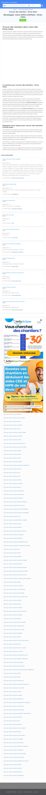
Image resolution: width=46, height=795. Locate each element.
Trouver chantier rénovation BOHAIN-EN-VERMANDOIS (17, 465)
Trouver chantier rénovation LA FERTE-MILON (15, 589)
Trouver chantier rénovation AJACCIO (13, 414)
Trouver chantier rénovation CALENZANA (14, 662)
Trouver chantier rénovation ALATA (12, 516)
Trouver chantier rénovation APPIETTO (13, 772)
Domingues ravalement (17, 208)
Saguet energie (15, 266)
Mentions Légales (28, 792)
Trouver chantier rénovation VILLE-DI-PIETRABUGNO (16, 509)
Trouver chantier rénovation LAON (12, 428)
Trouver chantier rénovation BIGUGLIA (13, 461)
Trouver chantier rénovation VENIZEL (13, 764)
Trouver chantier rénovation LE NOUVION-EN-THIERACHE (17, 545)
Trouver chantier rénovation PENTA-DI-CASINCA (15, 531)
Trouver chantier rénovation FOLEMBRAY (14, 739)
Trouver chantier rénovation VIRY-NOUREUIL (15, 666)
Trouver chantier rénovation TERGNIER (13, 436)
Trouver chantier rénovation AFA (12, 549)
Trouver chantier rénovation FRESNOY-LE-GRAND (16, 520)
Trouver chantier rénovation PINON (13, 673)
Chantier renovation (9, 2)
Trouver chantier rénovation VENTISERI (13, 607)
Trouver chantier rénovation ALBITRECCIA (14, 750)
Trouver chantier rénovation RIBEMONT (14, 633)
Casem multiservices (16, 295)
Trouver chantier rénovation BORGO (13, 454)
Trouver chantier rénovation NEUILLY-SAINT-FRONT (16, 596)
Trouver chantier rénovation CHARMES (13, 695)
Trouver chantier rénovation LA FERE (13, 523)
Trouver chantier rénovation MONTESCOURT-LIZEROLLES (17, 702)
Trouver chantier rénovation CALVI (12, 472)
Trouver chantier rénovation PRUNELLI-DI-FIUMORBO (17, 512)
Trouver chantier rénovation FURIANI (13, 480)
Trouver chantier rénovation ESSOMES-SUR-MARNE (16, 571)
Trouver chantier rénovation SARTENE (13, 527)
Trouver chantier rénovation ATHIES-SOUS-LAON (16, 574)
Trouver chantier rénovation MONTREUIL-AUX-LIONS (16, 761)
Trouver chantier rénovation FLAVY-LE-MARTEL (15, 728)
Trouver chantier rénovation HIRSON (13, 450)
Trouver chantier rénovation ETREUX (13, 731)
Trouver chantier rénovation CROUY (13, 553)
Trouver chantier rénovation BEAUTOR (13, 563)
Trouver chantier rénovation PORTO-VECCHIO (15, 443)
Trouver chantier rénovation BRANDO (13, 724)
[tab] (23, 159)
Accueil (14, 9)
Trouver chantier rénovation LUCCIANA (13, 483)
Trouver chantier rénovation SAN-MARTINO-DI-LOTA (16, 542)
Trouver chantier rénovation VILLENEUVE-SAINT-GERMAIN (18, 578)
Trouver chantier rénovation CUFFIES (13, 691)
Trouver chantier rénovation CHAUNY (13, 439)
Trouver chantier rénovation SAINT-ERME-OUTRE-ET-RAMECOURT (19, 669)
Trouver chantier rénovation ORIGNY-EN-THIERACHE (16, 746)
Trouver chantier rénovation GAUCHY (13, 469)
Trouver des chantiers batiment (26, 9)
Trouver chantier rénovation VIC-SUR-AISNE (14, 688)
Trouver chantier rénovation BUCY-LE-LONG (14, 629)
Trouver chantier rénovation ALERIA (13, 636)
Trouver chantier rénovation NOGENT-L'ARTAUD (15, 611)
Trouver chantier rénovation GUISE (12, 476)
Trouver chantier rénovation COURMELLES (14, 706)
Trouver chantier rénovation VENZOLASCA (14, 680)
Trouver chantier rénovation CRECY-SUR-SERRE (15, 753)
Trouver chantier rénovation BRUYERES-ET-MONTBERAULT (18, 713)
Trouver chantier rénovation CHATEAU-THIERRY (15, 432)
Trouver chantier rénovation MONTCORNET (14, 709)
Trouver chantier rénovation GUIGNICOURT (14, 626)
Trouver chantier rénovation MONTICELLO (14, 699)
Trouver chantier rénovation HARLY (13, 677)
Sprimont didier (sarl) (16, 280)
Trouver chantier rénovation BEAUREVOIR (14, 742)
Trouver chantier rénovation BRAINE (13, 618)
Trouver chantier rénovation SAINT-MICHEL (14, 491)
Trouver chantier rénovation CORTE (13, 458)
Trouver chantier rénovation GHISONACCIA (14, 494)
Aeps (13, 223)
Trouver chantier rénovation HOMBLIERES (14, 775)
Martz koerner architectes (17, 252)
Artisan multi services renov (18, 178)
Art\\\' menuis (15, 237)
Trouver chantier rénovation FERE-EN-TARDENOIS (16, 501)
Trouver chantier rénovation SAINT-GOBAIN (14, 593)
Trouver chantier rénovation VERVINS (13, 556)
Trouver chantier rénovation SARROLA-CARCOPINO (16, 658)
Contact (36, 792)
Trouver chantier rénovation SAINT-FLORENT (15, 735)
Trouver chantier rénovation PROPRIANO (14, 498)
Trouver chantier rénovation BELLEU (13, 487)
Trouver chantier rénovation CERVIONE (13, 717)
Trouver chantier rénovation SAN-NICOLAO (14, 757)
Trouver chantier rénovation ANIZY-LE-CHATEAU (15, 647)
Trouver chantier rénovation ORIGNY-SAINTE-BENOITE (17, 684)
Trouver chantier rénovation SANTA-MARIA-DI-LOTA (16, 655)
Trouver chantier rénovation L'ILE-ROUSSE (14, 534)
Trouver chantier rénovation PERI (12, 720)
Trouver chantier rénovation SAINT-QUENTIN (15, 418)
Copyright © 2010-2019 (11, 792)
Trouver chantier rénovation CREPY (12, 644)
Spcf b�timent (15, 194)
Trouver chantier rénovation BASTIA (13, 421)
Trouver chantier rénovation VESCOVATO (14, 585)
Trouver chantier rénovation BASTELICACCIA (15, 505)
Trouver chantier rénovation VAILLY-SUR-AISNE (15, 622)
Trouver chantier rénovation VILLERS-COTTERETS (16, 447)
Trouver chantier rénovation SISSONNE (13, 615)
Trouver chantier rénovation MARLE (13, 582)
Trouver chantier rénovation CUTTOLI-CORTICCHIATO (17, 640)
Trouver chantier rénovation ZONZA (13, 604)
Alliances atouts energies (17, 309)
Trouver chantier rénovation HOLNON (13, 768)
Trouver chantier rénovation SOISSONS (13, 425)
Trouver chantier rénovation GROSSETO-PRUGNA (16, 567)
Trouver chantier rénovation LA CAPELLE (14, 651)
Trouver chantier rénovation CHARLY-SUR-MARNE (16, 560)
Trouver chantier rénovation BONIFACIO (14, 538)
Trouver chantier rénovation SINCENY (13, 600)
